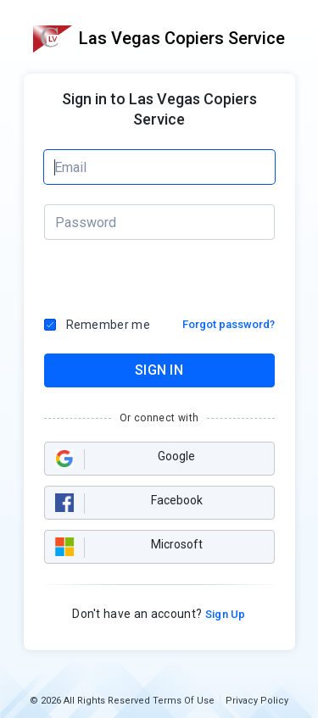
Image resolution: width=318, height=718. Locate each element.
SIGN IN (159, 370)
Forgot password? (228, 324)
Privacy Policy (257, 700)
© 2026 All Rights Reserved (90, 700)
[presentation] (116, 279)
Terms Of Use (184, 700)
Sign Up (224, 614)
